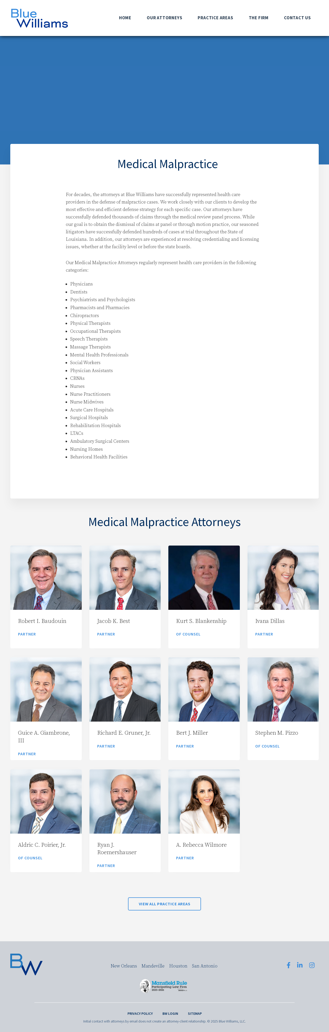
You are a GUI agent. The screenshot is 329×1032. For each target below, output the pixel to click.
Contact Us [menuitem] (297, 18)
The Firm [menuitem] (259, 18)
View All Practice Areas (164, 903)
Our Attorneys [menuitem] (164, 18)
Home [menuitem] (125, 18)
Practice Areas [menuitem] (215, 18)
